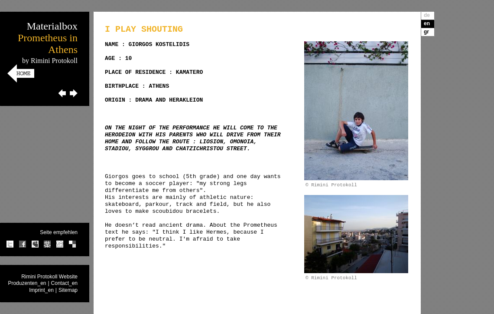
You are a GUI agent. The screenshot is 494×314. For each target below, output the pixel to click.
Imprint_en (41, 290)
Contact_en (64, 283)
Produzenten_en (27, 283)
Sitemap (68, 290)
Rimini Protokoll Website (49, 277)
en (427, 23)
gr (426, 32)
